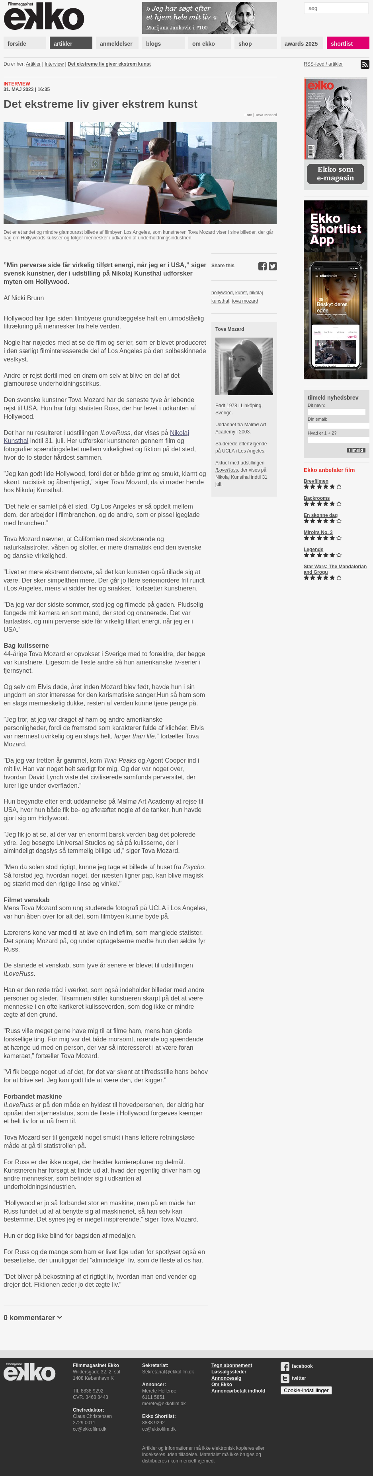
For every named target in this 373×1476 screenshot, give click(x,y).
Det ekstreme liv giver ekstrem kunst (109, 64)
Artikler (33, 64)
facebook (297, 1366)
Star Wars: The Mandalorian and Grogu (335, 569)
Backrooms (317, 498)
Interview (54, 64)
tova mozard (245, 301)
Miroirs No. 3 (318, 532)
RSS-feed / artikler (323, 64)
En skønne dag (321, 515)
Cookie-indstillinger (306, 1390)
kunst (241, 292)
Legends (313, 549)
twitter (293, 1378)
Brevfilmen (316, 481)
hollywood (221, 292)
